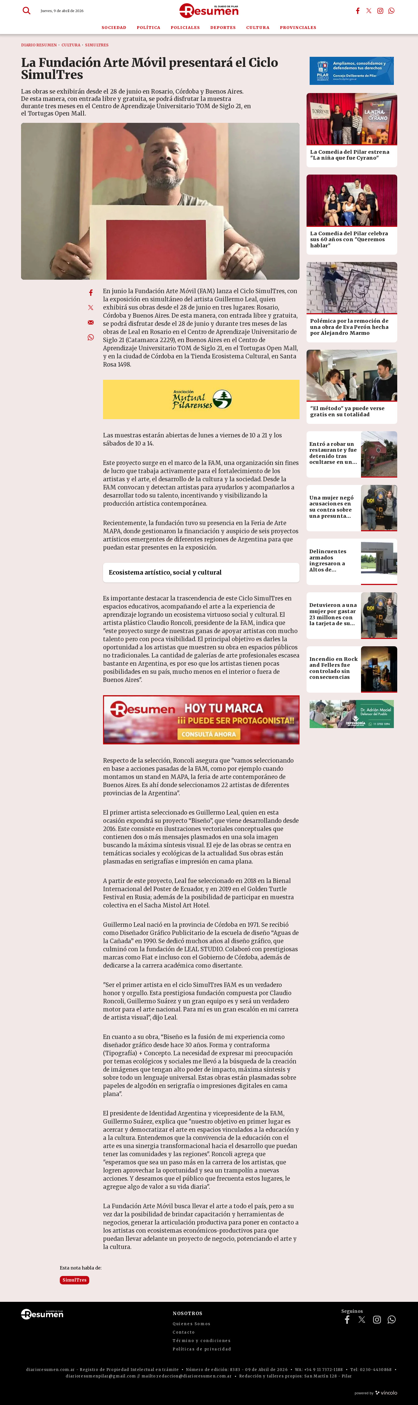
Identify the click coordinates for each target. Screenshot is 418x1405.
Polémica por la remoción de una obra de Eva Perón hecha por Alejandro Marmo (349, 327)
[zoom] (160, 201)
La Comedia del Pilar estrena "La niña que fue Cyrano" (349, 155)
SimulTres (74, 1280)
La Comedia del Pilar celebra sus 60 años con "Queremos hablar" (349, 239)
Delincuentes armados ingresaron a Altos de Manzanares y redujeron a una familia (331, 569)
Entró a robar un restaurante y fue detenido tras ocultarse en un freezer (333, 456)
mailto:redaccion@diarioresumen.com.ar (186, 1376)
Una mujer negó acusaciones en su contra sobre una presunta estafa (331, 509)
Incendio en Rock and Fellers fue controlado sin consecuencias (333, 668)
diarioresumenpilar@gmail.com (101, 1376)
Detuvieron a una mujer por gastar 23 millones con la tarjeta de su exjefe (333, 617)
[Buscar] (26, 10)
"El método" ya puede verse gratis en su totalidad (347, 411)
